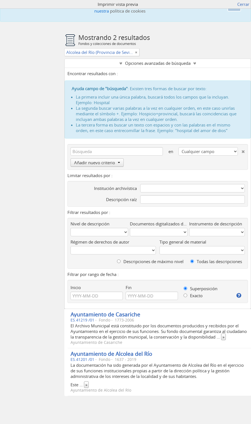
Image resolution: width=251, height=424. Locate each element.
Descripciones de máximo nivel (150, 261)
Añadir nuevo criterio (97, 162)
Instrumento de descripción (215, 224)
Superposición (200, 288)
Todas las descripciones (216, 261)
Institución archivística (115, 188)
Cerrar (243, 4)
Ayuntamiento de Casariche (105, 314)
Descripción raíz (121, 199)
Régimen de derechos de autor (100, 242)
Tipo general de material (182, 242)
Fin (129, 287)
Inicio (76, 287)
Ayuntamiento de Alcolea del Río (111, 353)
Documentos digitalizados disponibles (158, 224)
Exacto (193, 295)
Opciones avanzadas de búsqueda (158, 63)
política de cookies (128, 11)
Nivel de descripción (90, 224)
